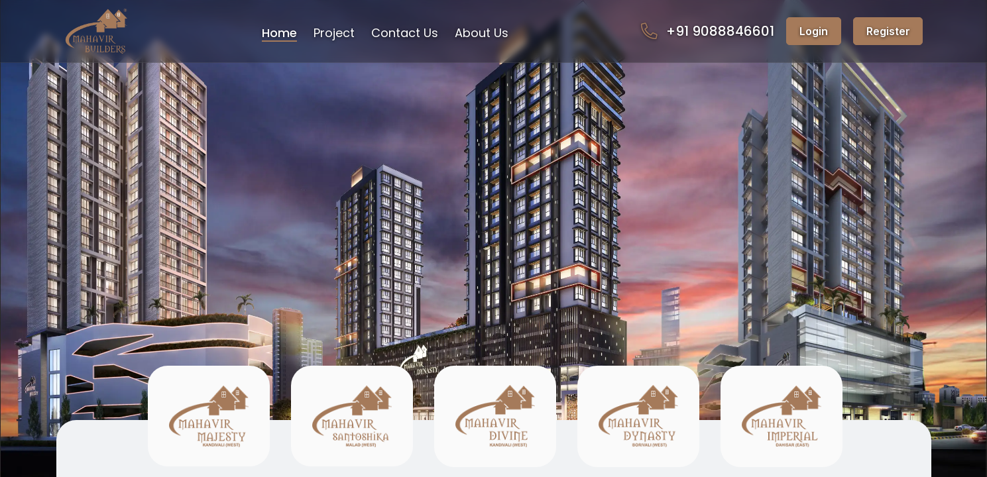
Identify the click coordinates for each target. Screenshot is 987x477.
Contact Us (404, 33)
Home (279, 33)
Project (334, 33)
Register (888, 31)
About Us (481, 33)
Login (813, 31)
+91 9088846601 (707, 31)
